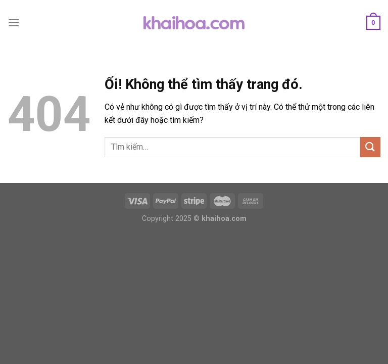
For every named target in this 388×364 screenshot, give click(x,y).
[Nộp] (370, 147)
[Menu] (14, 22)
